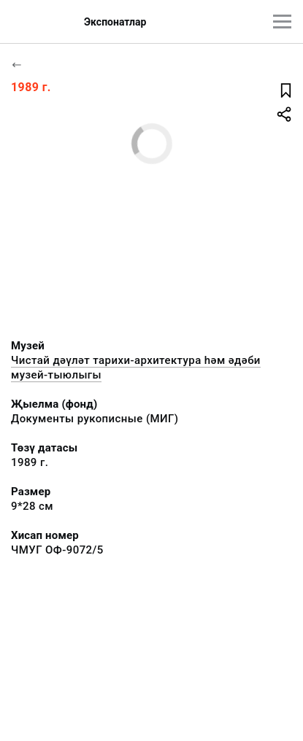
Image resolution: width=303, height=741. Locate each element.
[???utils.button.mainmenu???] (282, 21)
